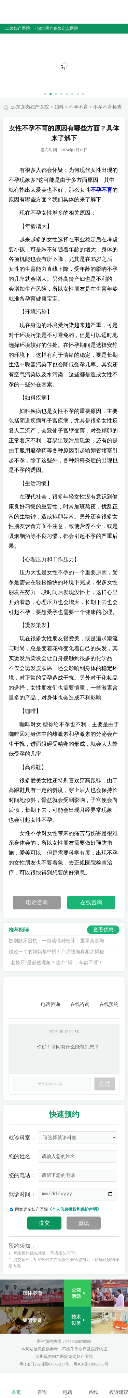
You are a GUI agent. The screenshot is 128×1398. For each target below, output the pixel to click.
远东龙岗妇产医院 (30, 107)
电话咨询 (37, 902)
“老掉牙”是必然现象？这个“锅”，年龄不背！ (56, 962)
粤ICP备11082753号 (91, 1364)
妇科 (59, 107)
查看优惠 (103, 929)
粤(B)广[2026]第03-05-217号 (44, 1364)
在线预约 (108, 995)
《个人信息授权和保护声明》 (74, 1209)
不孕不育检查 (107, 107)
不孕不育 (78, 107)
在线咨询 (91, 902)
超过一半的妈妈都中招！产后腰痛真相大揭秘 (56, 951)
